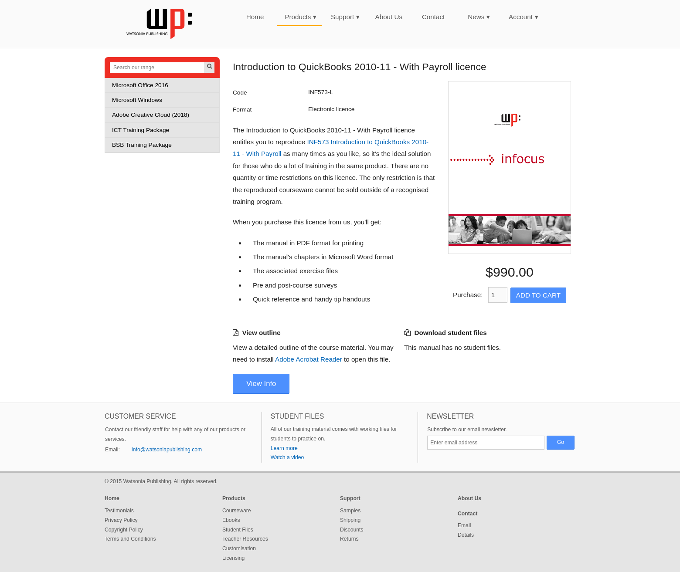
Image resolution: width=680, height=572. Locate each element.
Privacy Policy (121, 520)
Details (466, 535)
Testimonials (119, 511)
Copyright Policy (124, 530)
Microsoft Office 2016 (140, 85)
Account (523, 16)
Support (345, 16)
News (479, 16)
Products (300, 16)
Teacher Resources (245, 539)
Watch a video (287, 457)
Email (464, 525)
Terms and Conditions (130, 539)
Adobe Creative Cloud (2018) (150, 115)
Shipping (350, 520)
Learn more (284, 448)
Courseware (236, 511)
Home (255, 16)
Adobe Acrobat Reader (308, 359)
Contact (433, 16)
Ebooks (231, 520)
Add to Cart (538, 295)
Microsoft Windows (137, 100)
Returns (349, 539)
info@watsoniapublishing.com (167, 450)
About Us (388, 16)
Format (242, 109)
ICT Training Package (140, 130)
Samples (350, 511)
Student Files (237, 530)
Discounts (351, 530)
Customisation (239, 548)
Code (240, 92)
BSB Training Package (142, 145)
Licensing (233, 558)
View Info (261, 383)
